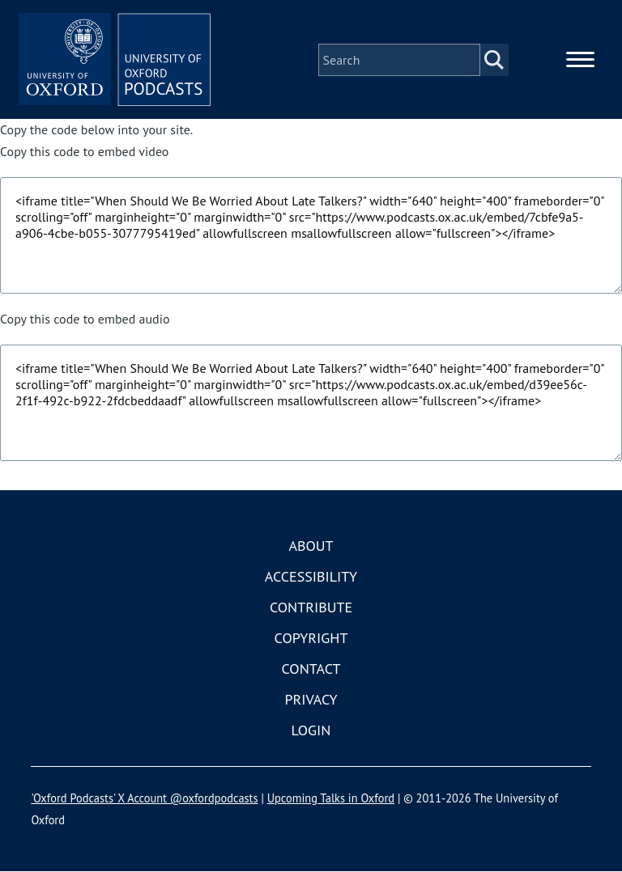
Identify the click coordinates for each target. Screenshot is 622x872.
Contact (311, 669)
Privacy (310, 700)
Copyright (311, 638)
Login (311, 731)
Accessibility (311, 577)
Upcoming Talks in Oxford (330, 798)
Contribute (311, 608)
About (310, 546)
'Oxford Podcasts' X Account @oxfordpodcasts (144, 798)
